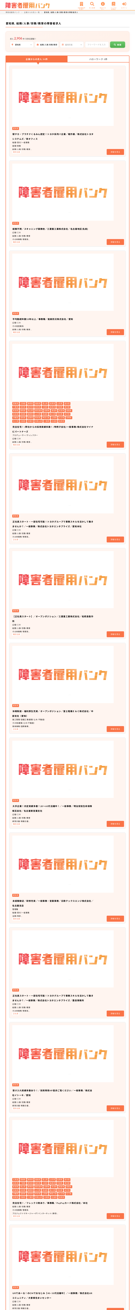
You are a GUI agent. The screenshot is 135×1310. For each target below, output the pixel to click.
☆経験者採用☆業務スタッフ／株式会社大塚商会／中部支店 (81, 923)
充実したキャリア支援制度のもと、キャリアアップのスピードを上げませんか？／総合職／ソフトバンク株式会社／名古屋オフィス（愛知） (82, 672)
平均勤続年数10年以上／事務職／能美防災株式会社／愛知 (80, 148)
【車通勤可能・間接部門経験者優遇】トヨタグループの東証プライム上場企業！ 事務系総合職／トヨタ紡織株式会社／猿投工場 (82, 1160)
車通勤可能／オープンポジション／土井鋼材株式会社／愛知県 (82, 818)
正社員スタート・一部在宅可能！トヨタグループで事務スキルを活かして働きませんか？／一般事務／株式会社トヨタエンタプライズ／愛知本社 (82, 239)
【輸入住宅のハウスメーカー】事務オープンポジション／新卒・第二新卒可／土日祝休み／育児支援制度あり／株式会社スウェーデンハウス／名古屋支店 (81, 1028)
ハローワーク (98, 59)
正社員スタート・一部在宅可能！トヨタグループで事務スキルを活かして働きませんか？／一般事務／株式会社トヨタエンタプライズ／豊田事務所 (82, 426)
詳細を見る (115, 94)
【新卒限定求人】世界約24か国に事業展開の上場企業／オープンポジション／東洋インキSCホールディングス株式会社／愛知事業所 (81, 887)
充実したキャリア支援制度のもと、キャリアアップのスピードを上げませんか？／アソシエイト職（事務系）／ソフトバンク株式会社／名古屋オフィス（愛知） (82, 631)
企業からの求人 (37, 59)
